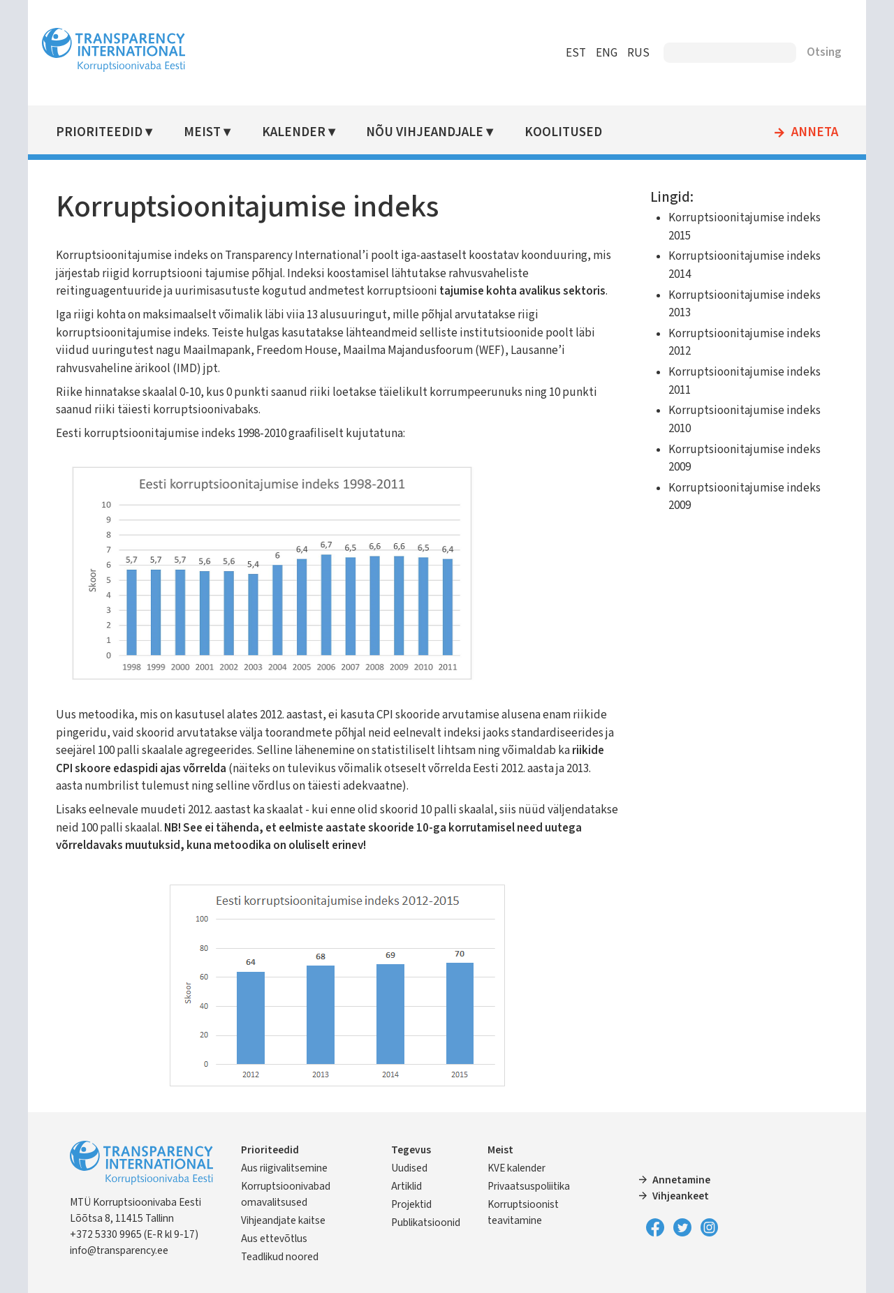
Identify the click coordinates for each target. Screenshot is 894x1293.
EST (576, 53)
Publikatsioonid (425, 1222)
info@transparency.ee (119, 1250)
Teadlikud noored (279, 1257)
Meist (202, 132)
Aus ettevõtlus (274, 1239)
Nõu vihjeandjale (424, 132)
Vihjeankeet (680, 1196)
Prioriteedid (99, 132)
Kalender (293, 132)
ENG (606, 53)
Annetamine (681, 1180)
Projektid (411, 1204)
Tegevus (411, 1150)
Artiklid (406, 1186)
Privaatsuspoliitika (529, 1186)
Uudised (409, 1168)
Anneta (814, 133)
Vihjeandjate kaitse (283, 1220)
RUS (638, 53)
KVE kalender (516, 1168)
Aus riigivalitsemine (284, 1168)
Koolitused (563, 132)
